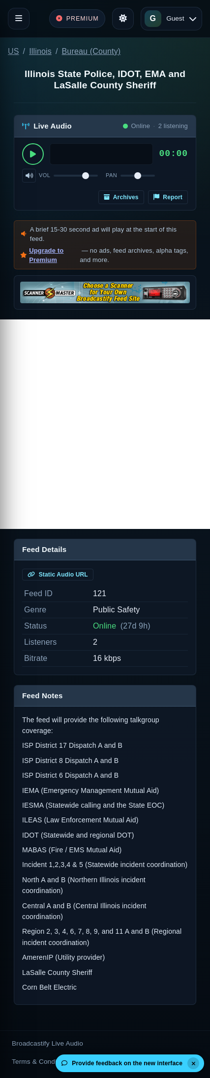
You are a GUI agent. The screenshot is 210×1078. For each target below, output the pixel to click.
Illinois (40, 51)
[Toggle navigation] (19, 18)
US (13, 51)
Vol (44, 175)
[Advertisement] (105, 424)
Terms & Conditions (41, 1061)
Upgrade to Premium (46, 255)
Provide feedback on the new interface (121, 1063)
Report (167, 197)
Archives (121, 197)
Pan (111, 175)
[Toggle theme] (123, 18)
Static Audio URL (58, 574)
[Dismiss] (193, 1063)
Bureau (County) (91, 51)
